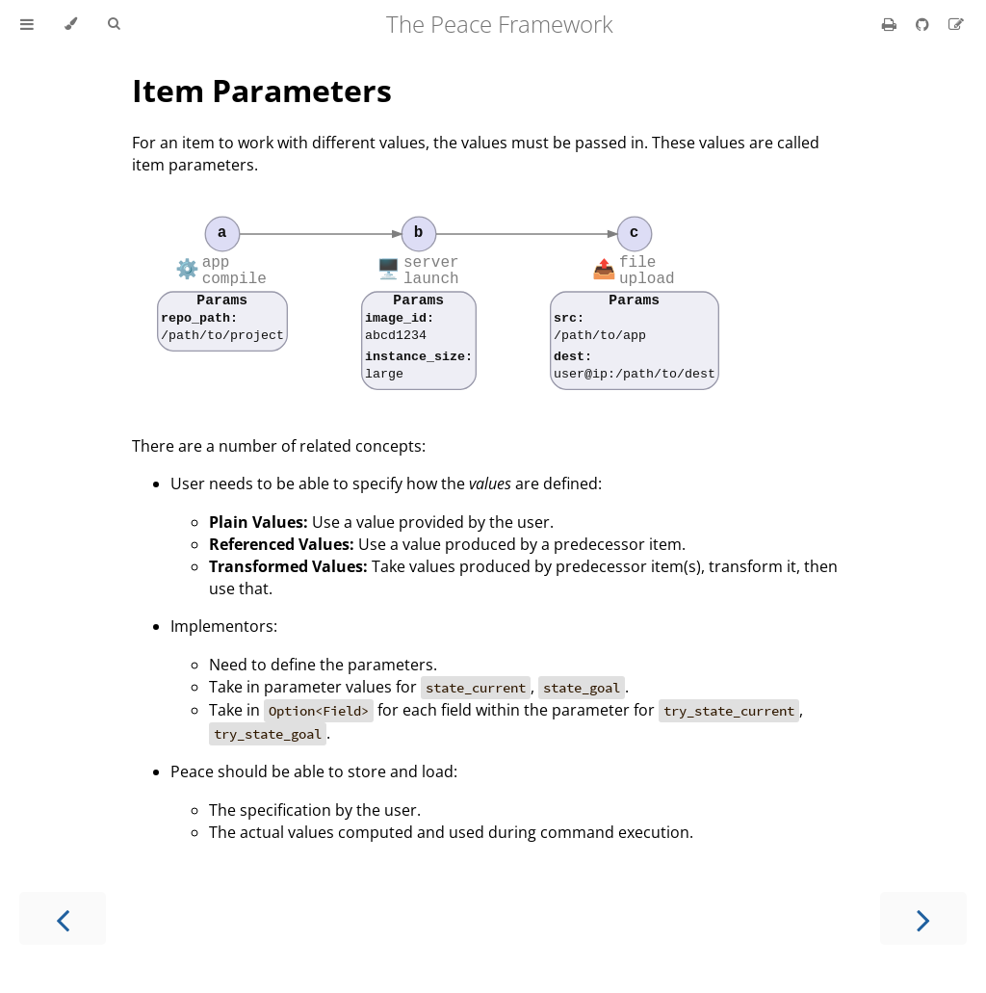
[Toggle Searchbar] (113, 24)
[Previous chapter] (62, 918)
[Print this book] (891, 24)
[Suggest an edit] (956, 24)
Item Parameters (262, 90)
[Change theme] (70, 24)
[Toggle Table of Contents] (27, 24)
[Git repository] (924, 24)
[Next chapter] (923, 918)
